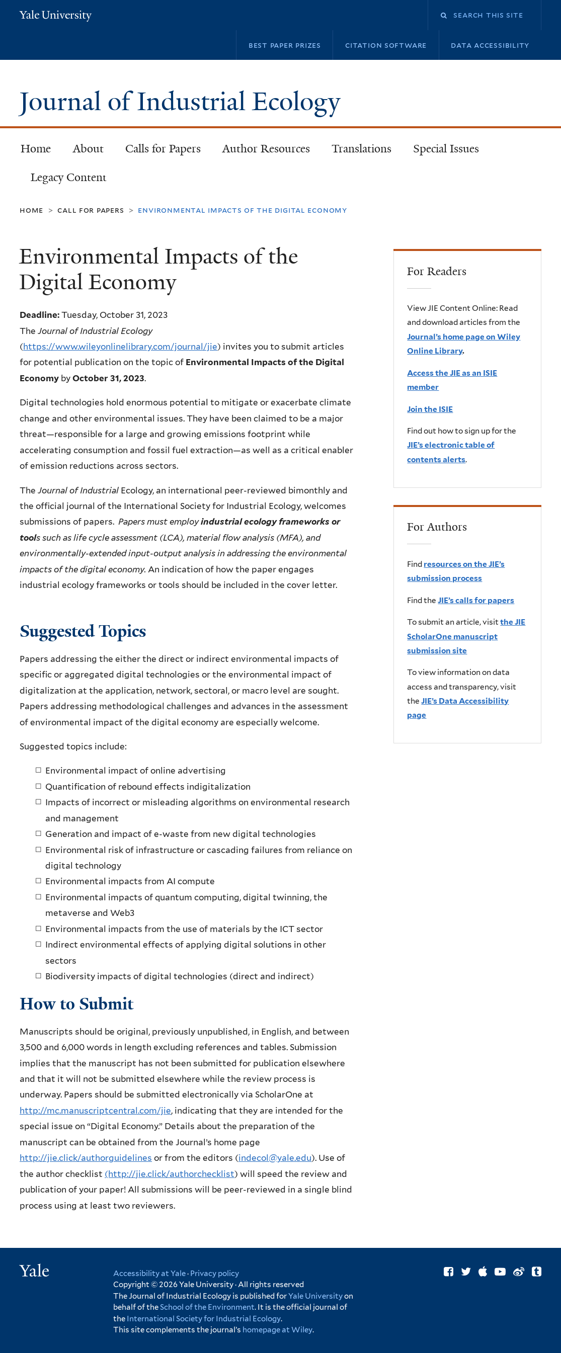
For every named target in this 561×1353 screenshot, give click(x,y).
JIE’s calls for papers (476, 600)
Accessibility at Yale (149, 1273)
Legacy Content (64, 180)
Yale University (315, 1296)
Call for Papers (90, 210)
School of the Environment (207, 1307)
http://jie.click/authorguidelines (86, 1158)
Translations (357, 151)
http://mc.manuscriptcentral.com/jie (95, 1111)
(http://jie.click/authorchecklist (169, 1174)
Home (36, 148)
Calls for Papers (163, 148)
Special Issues (442, 151)
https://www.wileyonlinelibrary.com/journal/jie (120, 347)
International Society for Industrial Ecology (204, 1318)
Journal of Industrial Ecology (183, 101)
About (88, 148)
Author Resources (266, 148)
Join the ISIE (430, 409)
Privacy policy (214, 1273)
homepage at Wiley (277, 1329)
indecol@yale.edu (274, 1158)
